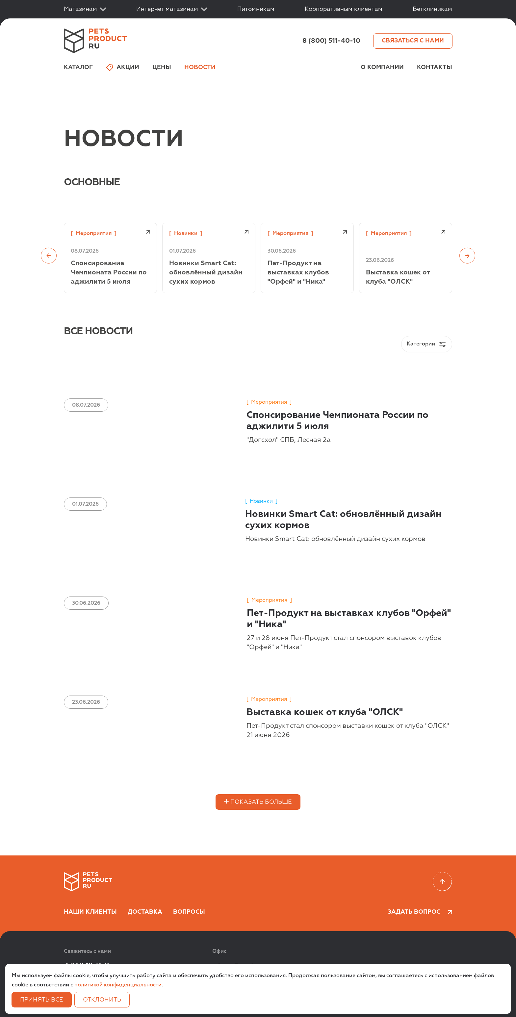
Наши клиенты (90, 912)
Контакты (434, 67)
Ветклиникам (432, 9)
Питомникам (255, 9)
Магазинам (85, 9)
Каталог (78, 67)
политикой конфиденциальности (118, 985)
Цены (161, 67)
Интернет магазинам (171, 9)
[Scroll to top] (442, 881)
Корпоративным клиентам (343, 9)
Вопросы (189, 912)
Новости (200, 67)
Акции (122, 67)
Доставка (145, 912)
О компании (382, 67)
